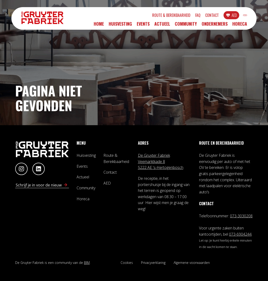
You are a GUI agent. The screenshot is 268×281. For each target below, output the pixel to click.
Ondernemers (215, 25)
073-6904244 (240, 234)
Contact (187, 16)
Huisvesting (120, 25)
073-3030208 (241, 216)
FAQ (172, 16)
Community (186, 25)
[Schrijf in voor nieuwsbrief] (65, 185)
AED (209, 16)
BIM (87, 262)
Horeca (239, 25)
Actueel (162, 25)
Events (143, 25)
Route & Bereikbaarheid (146, 16)
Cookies (127, 262)
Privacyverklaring (153, 262)
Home (99, 25)
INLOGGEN (233, 16)
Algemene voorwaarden (192, 262)
